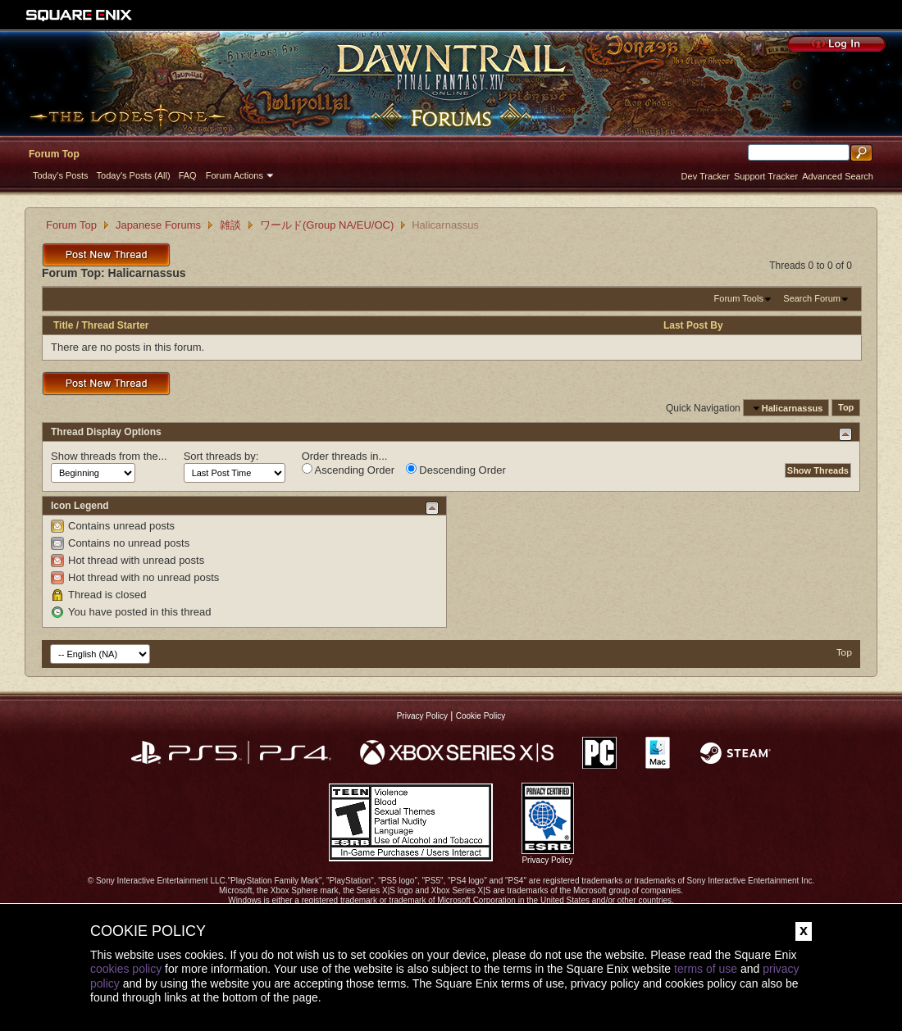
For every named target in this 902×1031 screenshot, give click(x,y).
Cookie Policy (481, 715)
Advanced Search (837, 176)
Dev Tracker (705, 176)
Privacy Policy (422, 715)
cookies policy (126, 968)
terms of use (705, 968)
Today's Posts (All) (134, 175)
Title (63, 325)
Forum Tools (738, 298)
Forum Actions (234, 175)
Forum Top (54, 154)
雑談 (230, 225)
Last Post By (693, 325)
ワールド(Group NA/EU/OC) (327, 225)
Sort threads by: (221, 456)
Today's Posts (61, 175)
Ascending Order (348, 469)
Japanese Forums (158, 225)
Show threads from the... (109, 456)
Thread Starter (114, 325)
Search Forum (811, 298)
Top (846, 408)
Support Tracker (766, 176)
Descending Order (456, 469)
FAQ (188, 175)
